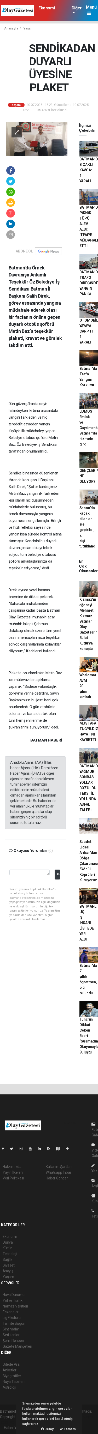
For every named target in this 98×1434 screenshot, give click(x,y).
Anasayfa (11, 28)
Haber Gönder (57, 1178)
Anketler (9, 1370)
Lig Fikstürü (12, 1318)
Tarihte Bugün (14, 1323)
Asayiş (8, 1271)
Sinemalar (11, 1329)
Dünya (8, 1242)
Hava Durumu (14, 1295)
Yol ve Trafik (12, 1300)
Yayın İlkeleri (12, 1172)
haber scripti (83, 1417)
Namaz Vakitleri (15, 1306)
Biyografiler (12, 1376)
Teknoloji (10, 1254)
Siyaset (9, 1265)
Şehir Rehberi (13, 1341)
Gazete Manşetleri (17, 1346)
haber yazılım (11, 1422)
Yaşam (28, 28)
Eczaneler (11, 1312)
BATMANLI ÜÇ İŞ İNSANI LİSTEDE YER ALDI (88, 922)
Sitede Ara (11, 1364)
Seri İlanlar (11, 1335)
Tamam (68, 1429)
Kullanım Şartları (59, 1167)
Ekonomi (46, 7)
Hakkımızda (12, 1167)
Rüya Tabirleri (13, 1381)
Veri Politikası (13, 1178)
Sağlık (7, 1259)
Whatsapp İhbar (58, 1172)
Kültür (7, 1248)
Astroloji (9, 1387)
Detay (47, 1429)
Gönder (58, 874)
